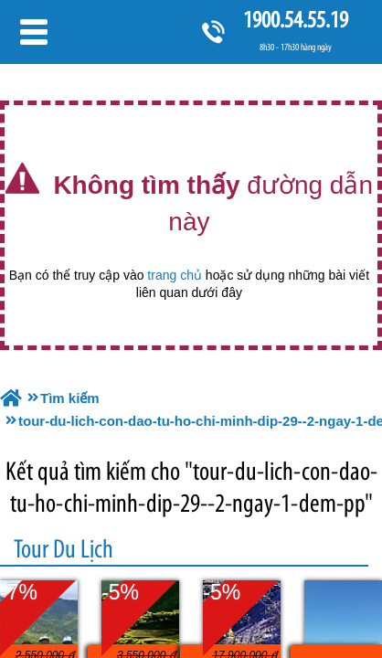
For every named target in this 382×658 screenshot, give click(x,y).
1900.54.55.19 (295, 19)
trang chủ (174, 275)
